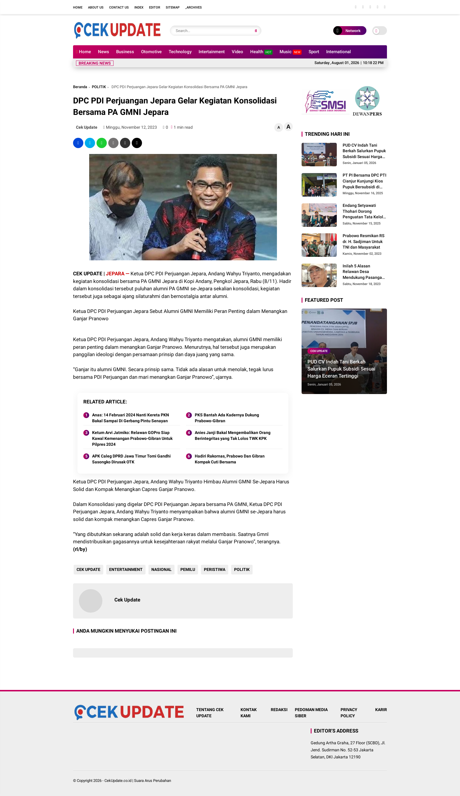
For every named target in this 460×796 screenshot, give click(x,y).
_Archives (193, 7)
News (103, 51)
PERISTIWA (214, 569)
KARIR (381, 709)
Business (125, 51)
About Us (96, 7)
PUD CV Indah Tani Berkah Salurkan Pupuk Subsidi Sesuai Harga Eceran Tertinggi (364, 151)
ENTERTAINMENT (125, 569)
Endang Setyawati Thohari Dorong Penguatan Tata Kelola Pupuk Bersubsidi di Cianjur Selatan (364, 211)
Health (261, 52)
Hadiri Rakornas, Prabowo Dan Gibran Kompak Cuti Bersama (230, 459)
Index (138, 7)
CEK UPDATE (88, 569)
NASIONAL (161, 569)
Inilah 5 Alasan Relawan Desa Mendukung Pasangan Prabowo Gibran (363, 272)
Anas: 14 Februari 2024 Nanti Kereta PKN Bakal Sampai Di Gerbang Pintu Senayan (130, 418)
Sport (314, 51)
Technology (180, 51)
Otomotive (151, 51)
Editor (154, 7)
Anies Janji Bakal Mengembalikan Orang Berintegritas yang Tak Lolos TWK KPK (232, 435)
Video (237, 51)
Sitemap (173, 7)
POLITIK (99, 87)
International (338, 51)
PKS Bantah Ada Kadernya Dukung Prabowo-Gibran (227, 418)
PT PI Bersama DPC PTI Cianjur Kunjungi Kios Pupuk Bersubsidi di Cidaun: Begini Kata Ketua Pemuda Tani (364, 181)
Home (77, 7)
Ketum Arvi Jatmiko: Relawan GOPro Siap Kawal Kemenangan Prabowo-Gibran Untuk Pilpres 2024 (132, 438)
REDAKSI (279, 709)
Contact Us (119, 7)
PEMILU (187, 569)
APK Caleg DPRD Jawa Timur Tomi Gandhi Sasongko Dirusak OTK (131, 459)
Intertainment (212, 51)
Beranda (80, 87)
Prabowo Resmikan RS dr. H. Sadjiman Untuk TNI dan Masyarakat (363, 241)
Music (291, 52)
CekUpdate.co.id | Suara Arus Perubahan (137, 780)
